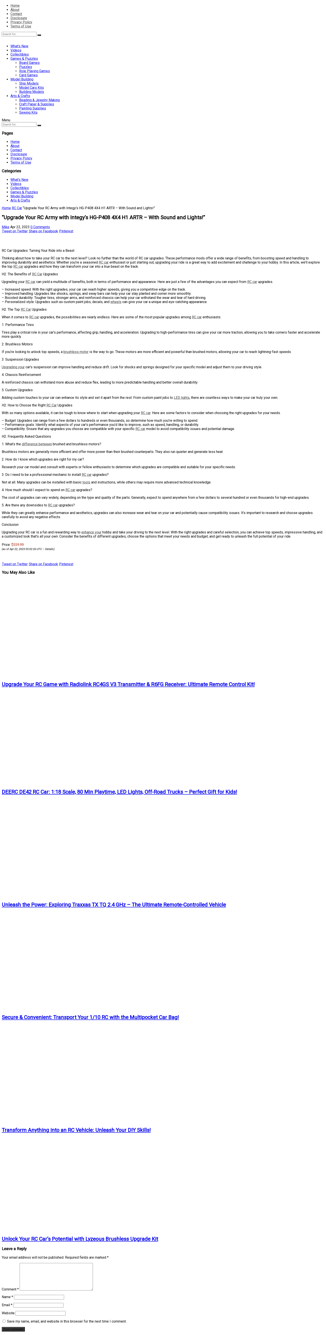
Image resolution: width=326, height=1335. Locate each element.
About (14, 10)
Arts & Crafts (20, 96)
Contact (16, 14)
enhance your (91, 532)
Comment (10, 1289)
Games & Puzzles (24, 59)
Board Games (29, 63)
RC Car (17, 208)
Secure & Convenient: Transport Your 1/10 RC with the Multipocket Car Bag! (90, 1017)
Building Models (31, 92)
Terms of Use (20, 26)
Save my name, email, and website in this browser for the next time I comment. (66, 1321)
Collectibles (19, 54)
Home (15, 5)
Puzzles (25, 67)
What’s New (19, 46)
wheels (115, 302)
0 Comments (40, 227)
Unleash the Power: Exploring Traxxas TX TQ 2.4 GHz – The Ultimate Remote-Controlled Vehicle (114, 905)
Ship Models (29, 83)
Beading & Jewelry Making (39, 100)
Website (8, 1313)
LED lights (181, 398)
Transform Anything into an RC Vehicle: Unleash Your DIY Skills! (76, 1130)
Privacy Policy (21, 22)
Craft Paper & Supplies (36, 104)
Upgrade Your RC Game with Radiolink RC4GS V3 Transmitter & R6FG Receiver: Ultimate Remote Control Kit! (128, 684)
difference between (37, 444)
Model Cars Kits (31, 88)
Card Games (28, 75)
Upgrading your (13, 367)
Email (7, 1305)
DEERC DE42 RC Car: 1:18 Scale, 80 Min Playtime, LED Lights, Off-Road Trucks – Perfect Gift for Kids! (119, 792)
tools (86, 482)
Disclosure (18, 18)
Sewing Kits (28, 112)
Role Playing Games (34, 71)
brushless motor (76, 352)
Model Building (21, 79)
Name (7, 1297)
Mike (5, 227)
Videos (15, 50)
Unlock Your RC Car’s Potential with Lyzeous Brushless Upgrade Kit (80, 1239)
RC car (104, 262)
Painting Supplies (32, 108)
